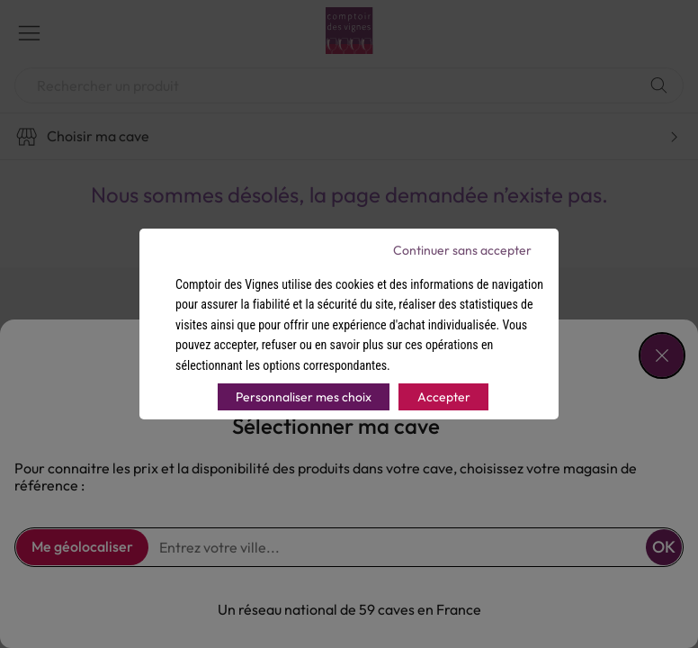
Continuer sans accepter (462, 250)
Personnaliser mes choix (303, 397)
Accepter (443, 397)
